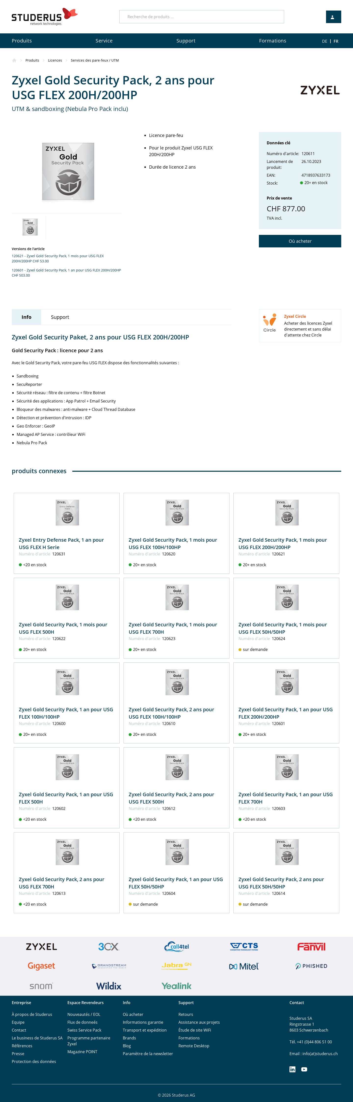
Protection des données (34, 1061)
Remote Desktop (193, 1045)
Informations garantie (143, 1022)
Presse (18, 1053)
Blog (127, 1045)
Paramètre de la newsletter (148, 1053)
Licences (55, 60)
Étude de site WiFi (194, 1030)
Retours (185, 1014)
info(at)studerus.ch (320, 1053)
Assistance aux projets (199, 1022)
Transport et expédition (145, 1030)
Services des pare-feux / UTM (95, 60)
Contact (19, 1030)
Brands (129, 1038)
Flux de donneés (82, 1022)
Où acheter (300, 241)
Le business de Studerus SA (37, 1038)
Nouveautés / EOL (83, 1014)
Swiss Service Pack (84, 1030)
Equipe (18, 1022)
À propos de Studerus (32, 1014)
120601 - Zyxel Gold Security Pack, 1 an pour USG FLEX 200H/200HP (66, 270)
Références (22, 1045)
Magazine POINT (82, 1051)
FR (336, 41)
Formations (189, 1038)
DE (324, 41)
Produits (32, 60)
